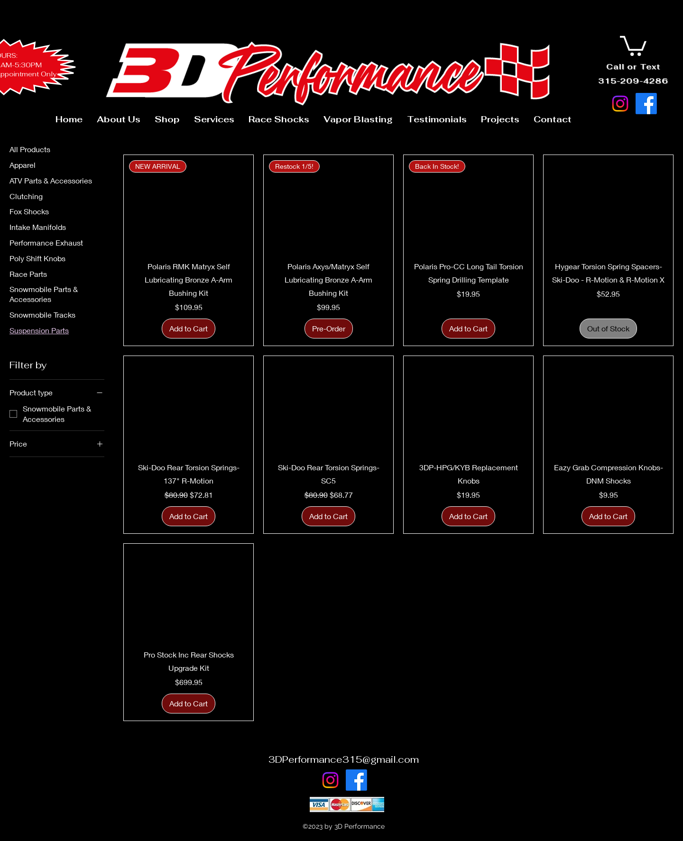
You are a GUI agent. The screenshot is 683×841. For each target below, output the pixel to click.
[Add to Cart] (188, 328)
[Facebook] (646, 103)
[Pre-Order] (329, 328)
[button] (633, 45)
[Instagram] (620, 103)
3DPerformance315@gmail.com (343, 759)
